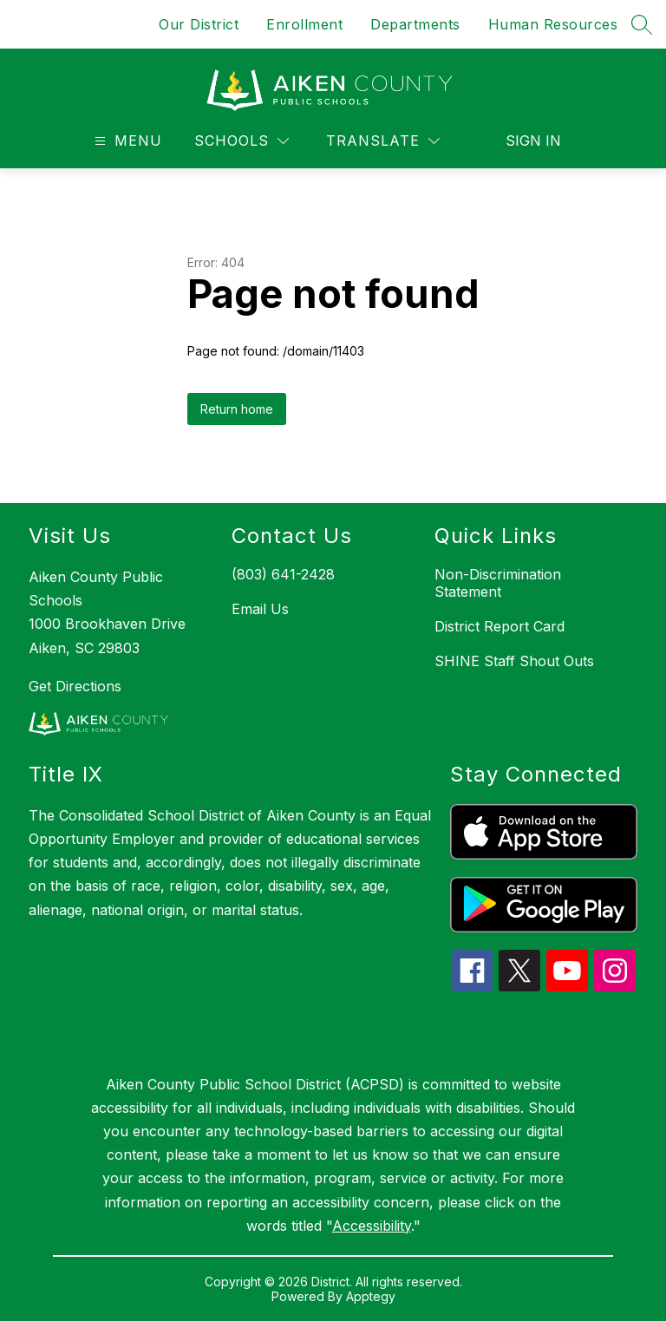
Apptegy (370, 1296)
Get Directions (75, 686)
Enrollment (304, 24)
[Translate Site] (383, 141)
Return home (236, 409)
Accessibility (371, 1225)
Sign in (533, 140)
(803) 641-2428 (283, 574)
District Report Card (499, 626)
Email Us (260, 609)
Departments (415, 24)
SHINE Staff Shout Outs (514, 661)
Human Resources (553, 24)
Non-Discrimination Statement (497, 583)
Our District (198, 24)
